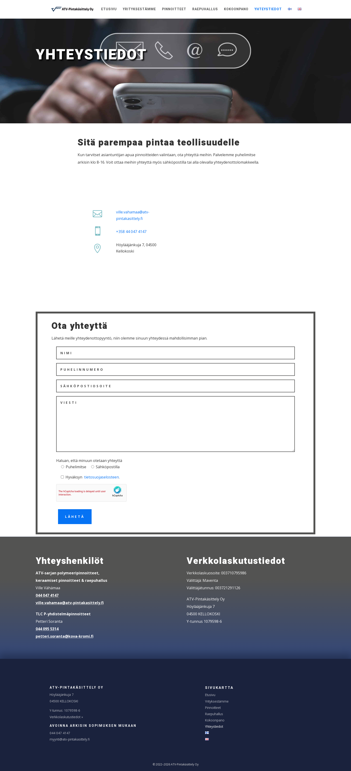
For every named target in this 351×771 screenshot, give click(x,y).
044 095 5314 (47, 628)
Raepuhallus (205, 10)
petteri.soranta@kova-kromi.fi (64, 636)
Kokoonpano (236, 10)
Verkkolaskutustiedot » (66, 717)
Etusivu (109, 10)
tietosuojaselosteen (101, 477)
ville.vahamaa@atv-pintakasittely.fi (70, 602)
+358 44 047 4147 (131, 231)
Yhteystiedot (268, 10)
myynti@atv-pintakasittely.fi (70, 739)
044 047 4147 (47, 595)
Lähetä (75, 516)
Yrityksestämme (139, 10)
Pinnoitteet (174, 10)
